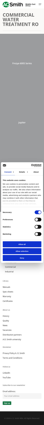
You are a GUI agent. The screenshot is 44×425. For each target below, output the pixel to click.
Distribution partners (12, 334)
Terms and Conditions (12, 358)
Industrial (9, 271)
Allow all (22, 244)
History (6, 316)
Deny (22, 258)
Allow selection (22, 251)
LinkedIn (6, 373)
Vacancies (7, 330)
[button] (40, 4)
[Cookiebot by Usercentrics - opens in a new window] (31, 165)
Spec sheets (8, 291)
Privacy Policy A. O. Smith (14, 353)
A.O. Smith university (12, 339)
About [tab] (36, 172)
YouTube (7, 377)
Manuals (6, 287)
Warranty (7, 296)
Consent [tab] (7, 172)
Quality (6, 320)
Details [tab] (22, 172)
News (5, 325)
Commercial (10, 267)
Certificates (8, 301)
